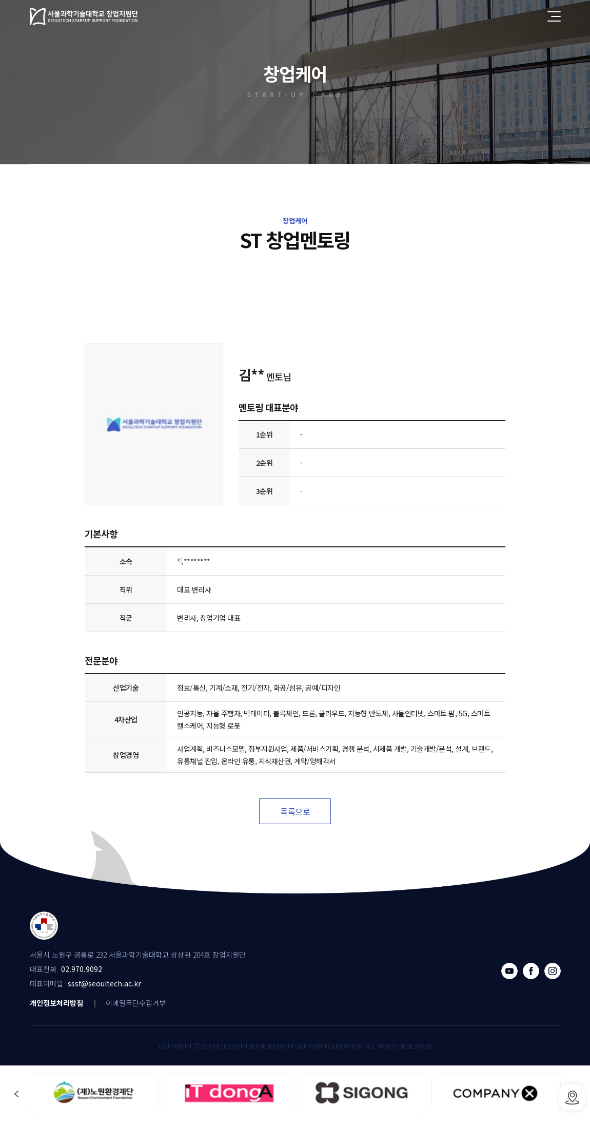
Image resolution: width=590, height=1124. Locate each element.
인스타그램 (552, 971)
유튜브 (509, 971)
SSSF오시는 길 (572, 1097)
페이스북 (531, 971)
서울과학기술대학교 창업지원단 (84, 16)
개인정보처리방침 (56, 1003)
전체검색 (531, 16)
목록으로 (295, 811)
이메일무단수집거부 (136, 1003)
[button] (16, 1094)
